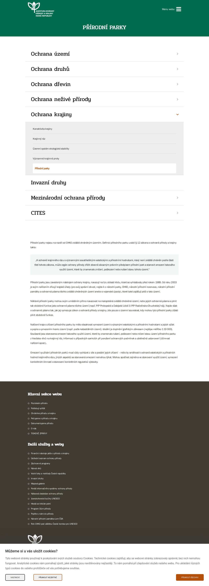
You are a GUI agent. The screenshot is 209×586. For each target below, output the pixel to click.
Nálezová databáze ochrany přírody (47, 493)
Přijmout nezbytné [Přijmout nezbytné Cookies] (48, 577)
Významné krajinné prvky (46, 158)
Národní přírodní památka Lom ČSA (47, 518)
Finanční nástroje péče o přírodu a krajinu (50, 453)
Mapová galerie (38, 483)
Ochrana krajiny (51, 114)
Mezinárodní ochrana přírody (68, 197)
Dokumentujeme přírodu (42, 423)
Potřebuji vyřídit (38, 408)
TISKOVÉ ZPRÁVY (39, 433)
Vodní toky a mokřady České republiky (48, 473)
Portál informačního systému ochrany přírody (51, 488)
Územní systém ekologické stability (51, 148)
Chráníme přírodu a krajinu (43, 413)
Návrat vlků (36, 468)
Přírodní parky (42, 168)
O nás (33, 428)
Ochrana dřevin (51, 84)
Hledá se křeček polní (41, 503)
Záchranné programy (40, 463)
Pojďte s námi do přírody (42, 513)
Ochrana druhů (50, 69)
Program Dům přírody (41, 508)
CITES (38, 213)
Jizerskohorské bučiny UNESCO (45, 498)
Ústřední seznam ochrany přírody (46, 458)
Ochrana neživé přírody (61, 99)
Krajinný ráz (39, 138)
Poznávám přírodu (39, 403)
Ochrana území (50, 54)
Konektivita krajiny (42, 128)
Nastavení (15, 577)
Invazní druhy (48, 182)
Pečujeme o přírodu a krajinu (44, 418)
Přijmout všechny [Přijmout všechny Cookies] (189, 577)
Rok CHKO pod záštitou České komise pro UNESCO (54, 523)
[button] (171, 9)
